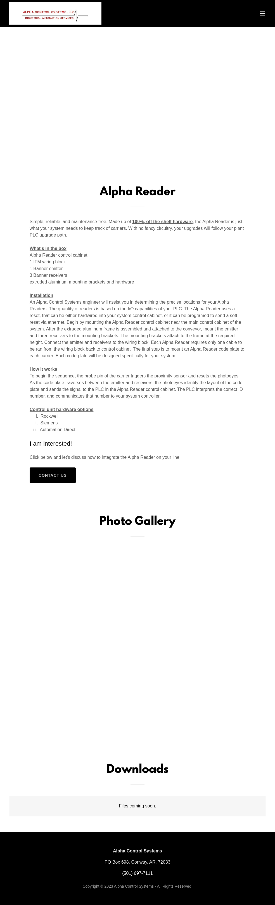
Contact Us (53, 475)
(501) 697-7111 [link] (137, 873)
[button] (262, 13)
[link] (55, 13)
